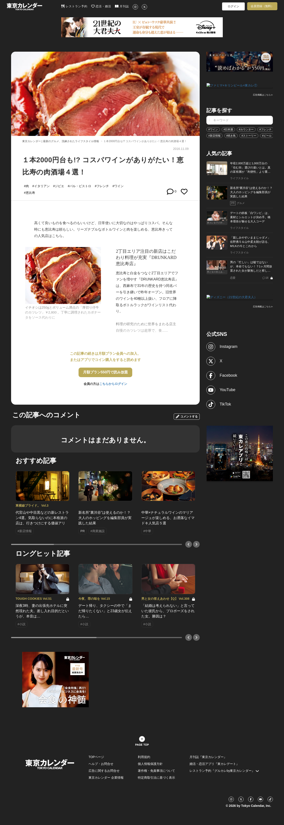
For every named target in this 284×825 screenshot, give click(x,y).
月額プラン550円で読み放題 (105, 372)
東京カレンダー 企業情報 (106, 777)
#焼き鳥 (231, 135)
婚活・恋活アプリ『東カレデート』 (214, 763)
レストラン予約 (74, 6)
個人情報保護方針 (150, 763)
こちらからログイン (113, 384)
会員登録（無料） (262, 6)
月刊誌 (122, 6)
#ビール (267, 135)
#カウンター (246, 129)
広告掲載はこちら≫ (263, 94)
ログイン (233, 6)
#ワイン (213, 129)
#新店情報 (214, 135)
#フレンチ (265, 129)
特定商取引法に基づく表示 (156, 777)
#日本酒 (228, 129)
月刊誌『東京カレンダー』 (208, 756)
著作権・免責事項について (156, 770)
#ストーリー (248, 135)
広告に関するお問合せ (104, 770)
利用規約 (144, 756)
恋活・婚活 (101, 6)
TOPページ (96, 756)
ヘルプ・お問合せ (101, 763)
